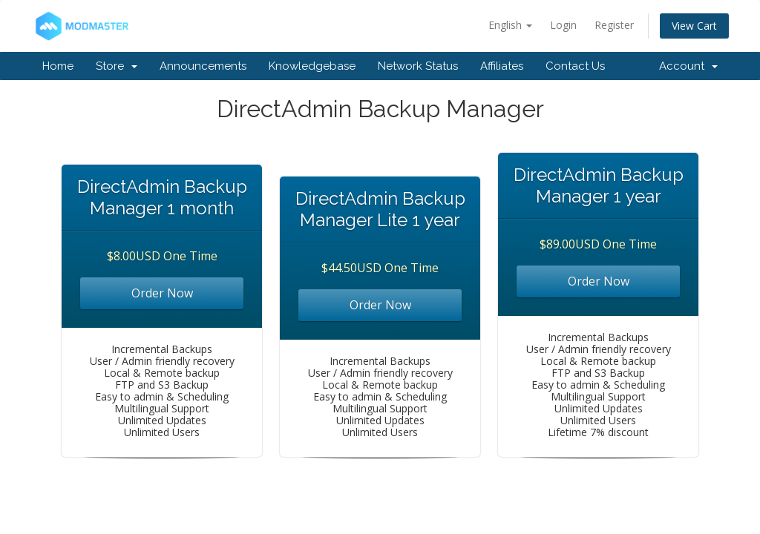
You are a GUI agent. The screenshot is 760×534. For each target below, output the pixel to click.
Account (688, 66)
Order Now (162, 293)
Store (116, 66)
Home (57, 66)
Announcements (203, 66)
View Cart (694, 26)
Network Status (418, 66)
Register (614, 25)
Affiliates (501, 66)
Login (563, 25)
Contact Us (575, 66)
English (510, 25)
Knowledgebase (312, 66)
